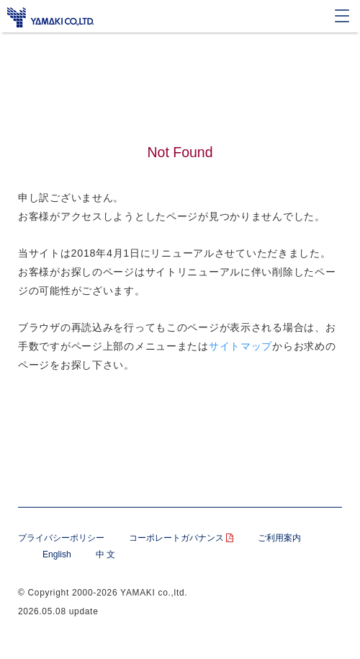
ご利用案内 (279, 538)
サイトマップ (240, 346)
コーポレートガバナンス (181, 538)
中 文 (105, 554)
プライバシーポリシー (61, 538)
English (56, 554)
